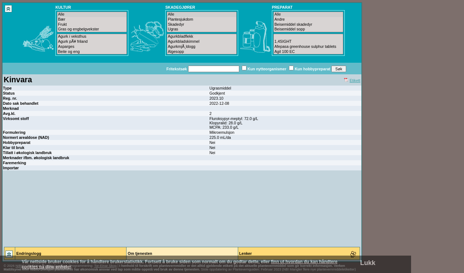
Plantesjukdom (201, 19)
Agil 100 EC (308, 51)
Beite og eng (92, 51)
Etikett (354, 80)
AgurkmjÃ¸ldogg (201, 46)
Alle (92, 14)
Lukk (368, 262)
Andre (308, 19)
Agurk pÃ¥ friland (92, 41)
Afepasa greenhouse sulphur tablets (308, 46)
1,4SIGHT (308, 41)
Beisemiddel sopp (308, 29)
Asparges (92, 46)
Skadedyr (201, 24)
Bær (92, 19)
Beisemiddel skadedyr (308, 24)
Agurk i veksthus (92, 36)
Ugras (201, 29)
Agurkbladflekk (201, 36)
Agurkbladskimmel (201, 41)
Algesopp (201, 51)
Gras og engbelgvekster (92, 29)
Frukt (92, 24)
